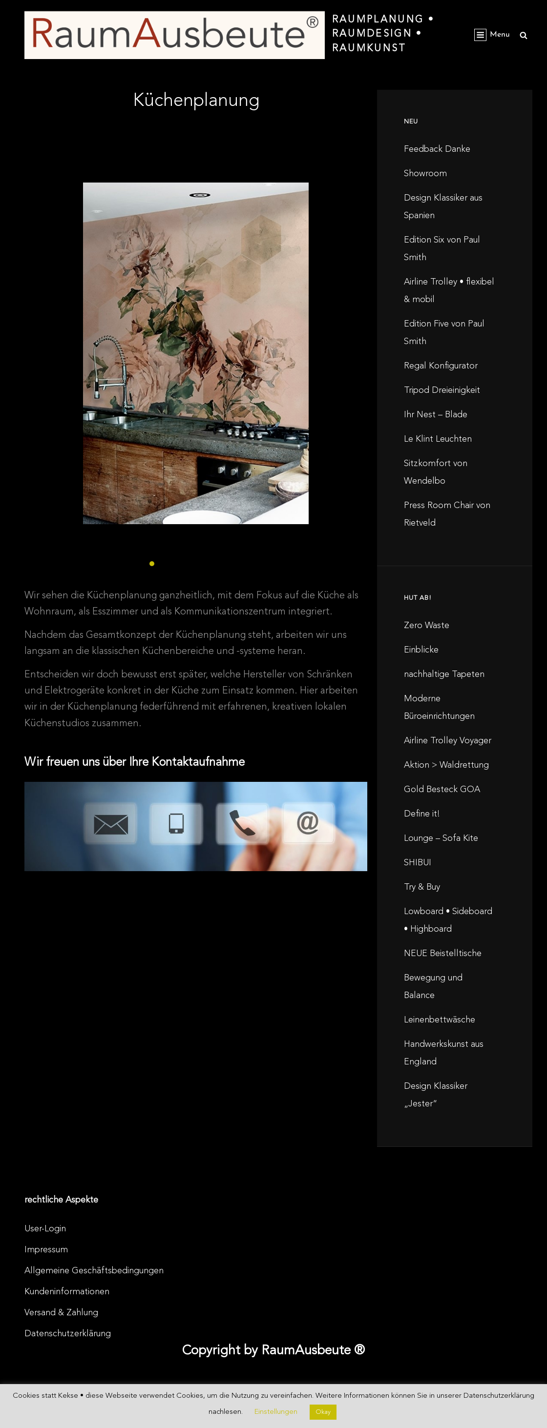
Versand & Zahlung (61, 1312)
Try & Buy (422, 887)
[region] (195, 361)
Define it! (422, 814)
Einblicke (421, 650)
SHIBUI (417, 862)
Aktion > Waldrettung (446, 765)
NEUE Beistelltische (443, 953)
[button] (151, 563)
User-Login (45, 1228)
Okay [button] (323, 1412)
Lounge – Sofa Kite (441, 838)
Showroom (425, 173)
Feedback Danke (437, 149)
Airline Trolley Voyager (447, 740)
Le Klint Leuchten (438, 439)
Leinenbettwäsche (439, 1020)
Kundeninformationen (66, 1291)
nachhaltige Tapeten (444, 674)
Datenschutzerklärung (67, 1333)
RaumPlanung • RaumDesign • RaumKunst (383, 34)
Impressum (46, 1249)
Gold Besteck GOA (442, 789)
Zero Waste (426, 625)
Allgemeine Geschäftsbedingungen (94, 1270)
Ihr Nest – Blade (435, 414)
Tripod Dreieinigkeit (442, 390)
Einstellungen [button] (275, 1412)
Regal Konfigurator (441, 366)
